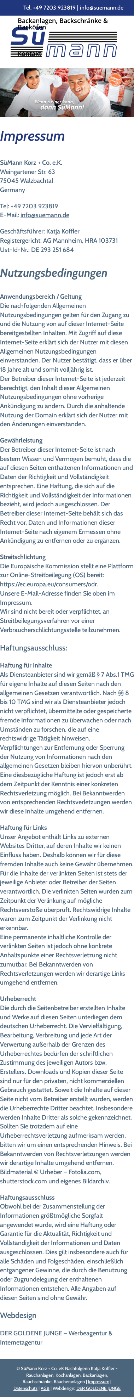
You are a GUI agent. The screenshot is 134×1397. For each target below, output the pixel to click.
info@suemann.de (101, 7)
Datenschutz (25, 1388)
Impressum (98, 1381)
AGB (45, 1388)
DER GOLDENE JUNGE (98, 1388)
